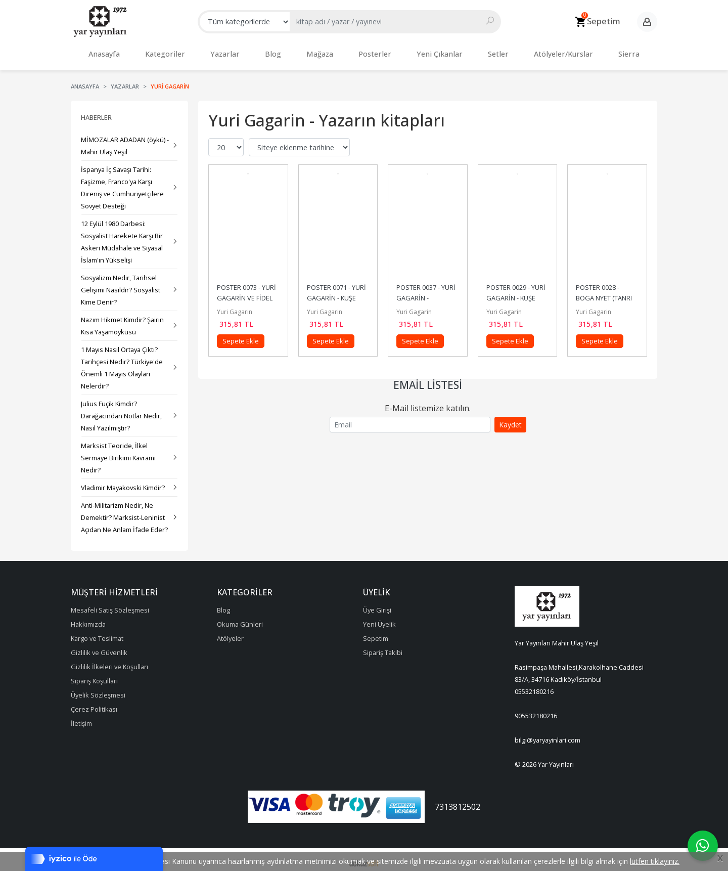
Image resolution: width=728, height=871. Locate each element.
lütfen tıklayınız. (654, 861)
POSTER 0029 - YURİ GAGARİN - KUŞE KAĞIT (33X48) (516, 293)
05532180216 (534, 686)
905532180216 (536, 710)
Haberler (96, 112)
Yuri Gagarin (234, 306)
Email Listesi (427, 380)
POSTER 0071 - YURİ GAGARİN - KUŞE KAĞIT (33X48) (337, 293)
